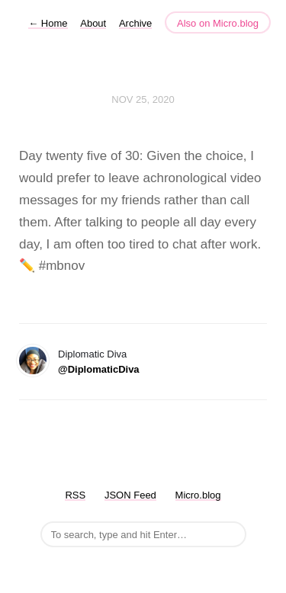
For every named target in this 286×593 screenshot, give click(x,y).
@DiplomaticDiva (99, 369)
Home (47, 23)
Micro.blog (198, 495)
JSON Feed (130, 495)
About (93, 23)
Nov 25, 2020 (142, 99)
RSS (75, 495)
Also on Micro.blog (218, 23)
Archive (135, 23)
